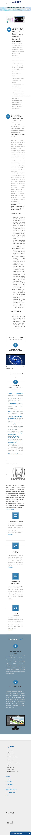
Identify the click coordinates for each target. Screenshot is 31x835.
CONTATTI (8, 779)
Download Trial (16, 338)
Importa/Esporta (12, 444)
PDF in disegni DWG (17, 416)
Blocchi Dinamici (12, 418)
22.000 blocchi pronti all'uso (15, 437)
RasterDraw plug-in (13, 423)
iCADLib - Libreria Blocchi (12, 762)
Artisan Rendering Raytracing (13, 771)
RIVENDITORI (9, 781)
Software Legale (10, 767)
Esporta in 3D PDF (11, 754)
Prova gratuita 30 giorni (20, 833)
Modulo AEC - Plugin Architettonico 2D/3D (14, 764)
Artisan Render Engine (13, 453)
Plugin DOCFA (10, 752)
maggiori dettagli (10, 509)
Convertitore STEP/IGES (12, 758)
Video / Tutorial (17, 373)
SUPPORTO (8, 776)
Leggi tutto (10, 534)
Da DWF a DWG (10, 769)
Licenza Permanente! (15, 393)
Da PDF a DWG (10, 750)
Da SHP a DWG (10, 760)
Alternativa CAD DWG (12, 756)
